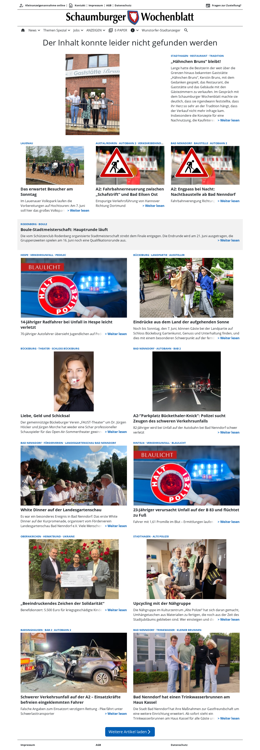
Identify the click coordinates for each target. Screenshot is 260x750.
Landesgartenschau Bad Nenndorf (90, 443)
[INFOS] (133, 30)
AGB (109, 5)
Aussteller (177, 255)
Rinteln (139, 443)
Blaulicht (179, 443)
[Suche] (185, 30)
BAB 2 (177, 348)
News (32, 30)
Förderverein (54, 443)
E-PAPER (117, 30)
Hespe (25, 255)
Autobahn (164, 348)
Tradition (216, 56)
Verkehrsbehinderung (154, 143)
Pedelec (60, 255)
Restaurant (199, 56)
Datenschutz (123, 5)
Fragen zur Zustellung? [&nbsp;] (223, 5)
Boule (43, 224)
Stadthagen (180, 56)
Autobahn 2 (128, 143)
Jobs (76, 30)
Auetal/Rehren (107, 143)
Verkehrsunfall (42, 255)
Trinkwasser (165, 630)
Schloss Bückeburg (65, 348)
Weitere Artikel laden (130, 731)
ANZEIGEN (94, 30)
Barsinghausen (32, 630)
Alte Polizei (161, 536)
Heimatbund (52, 536)
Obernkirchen (31, 536)
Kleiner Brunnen (189, 630)
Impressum (96, 5)
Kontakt (76, 5)
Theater (44, 348)
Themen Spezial (55, 30)
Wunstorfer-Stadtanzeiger (161, 30)
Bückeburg (141, 255)
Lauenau (27, 143)
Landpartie (159, 255)
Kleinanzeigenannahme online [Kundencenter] (42, 5)
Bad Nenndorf (182, 143)
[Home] (24, 30)
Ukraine (69, 536)
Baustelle (201, 143)
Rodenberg (29, 224)
